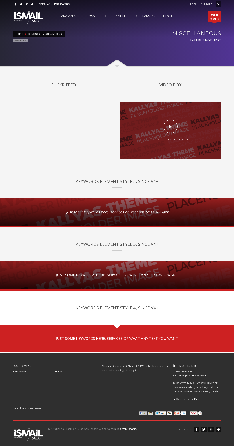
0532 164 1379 (61, 4)
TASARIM (214, 17)
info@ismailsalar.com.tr (193, 375)
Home (19, 34)
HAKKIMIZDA (20, 371)
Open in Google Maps (186, 399)
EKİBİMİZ (60, 371)
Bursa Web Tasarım (125, 428)
